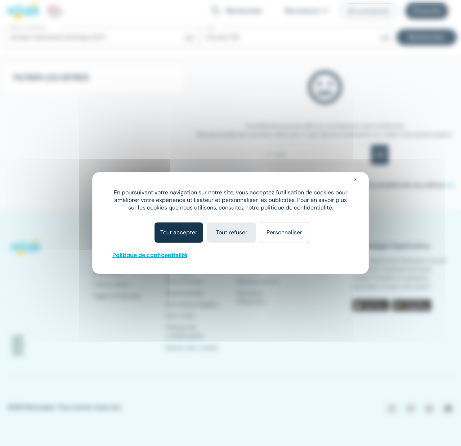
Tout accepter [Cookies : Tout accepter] (178, 232)
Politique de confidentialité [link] (149, 255)
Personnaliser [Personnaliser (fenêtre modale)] (284, 232)
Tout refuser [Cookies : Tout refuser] (231, 232)
